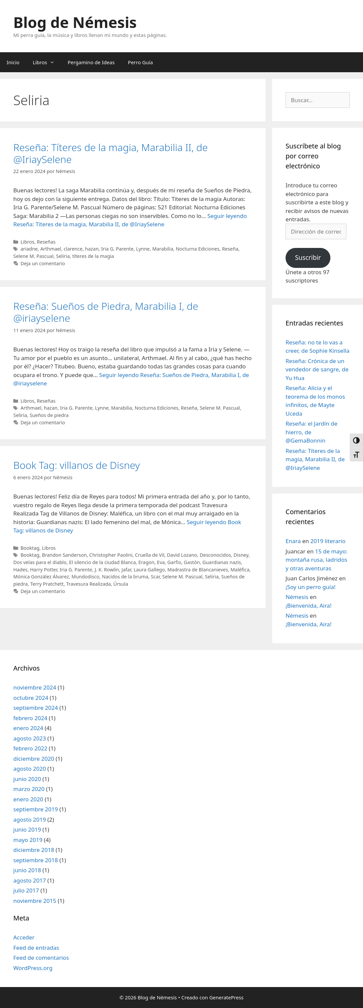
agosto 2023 (29, 738)
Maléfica (239, 569)
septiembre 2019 (35, 809)
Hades (20, 569)
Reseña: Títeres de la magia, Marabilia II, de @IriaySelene (110, 153)
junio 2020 (27, 779)
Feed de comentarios (41, 957)
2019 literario (328, 541)
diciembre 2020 (33, 758)
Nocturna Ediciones (198, 249)
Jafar (126, 569)
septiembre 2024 (35, 707)
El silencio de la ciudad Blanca (102, 562)
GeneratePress (226, 997)
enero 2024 (28, 728)
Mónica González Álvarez (41, 576)
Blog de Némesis (75, 22)
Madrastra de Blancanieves (198, 569)
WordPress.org (33, 968)
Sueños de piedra (49, 415)
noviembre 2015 (34, 901)
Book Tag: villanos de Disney (76, 465)
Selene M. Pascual (33, 256)
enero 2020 (28, 799)
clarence (73, 249)
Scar (155, 576)
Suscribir (308, 257)
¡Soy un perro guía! (310, 587)
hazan (92, 249)
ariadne (29, 249)
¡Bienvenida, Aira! (308, 605)
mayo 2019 (28, 840)
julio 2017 (26, 890)
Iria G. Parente (117, 249)
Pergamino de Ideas (91, 62)
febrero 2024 (30, 718)
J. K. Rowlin (107, 569)
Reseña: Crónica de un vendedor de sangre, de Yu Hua (317, 369)
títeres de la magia (93, 256)
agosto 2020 (29, 768)
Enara (293, 541)
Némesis (297, 597)
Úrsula (120, 584)
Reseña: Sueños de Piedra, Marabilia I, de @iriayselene (105, 312)
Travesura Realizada (88, 584)
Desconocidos (215, 555)
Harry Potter (43, 569)
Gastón (192, 562)
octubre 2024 (30, 698)
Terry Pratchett (46, 584)
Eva (161, 562)
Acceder (24, 937)
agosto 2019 (29, 819)
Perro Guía (140, 62)
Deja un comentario (43, 263)
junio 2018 (27, 870)
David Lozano (182, 555)
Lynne (143, 249)
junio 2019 (27, 829)
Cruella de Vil (149, 555)
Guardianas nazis (221, 562)
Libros (47, 62)
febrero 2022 (30, 748)
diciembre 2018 (33, 850)
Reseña (230, 249)
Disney (240, 555)
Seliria (63, 256)
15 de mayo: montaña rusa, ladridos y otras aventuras (316, 559)
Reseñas (46, 242)
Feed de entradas (36, 947)
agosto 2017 (29, 880)
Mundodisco (85, 576)
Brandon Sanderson (64, 555)
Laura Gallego (149, 569)
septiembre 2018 (35, 860)
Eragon (146, 562)
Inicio (13, 62)
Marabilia (162, 249)
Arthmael (50, 249)
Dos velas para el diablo (39, 562)
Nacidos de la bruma (125, 576)
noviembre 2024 (34, 687)
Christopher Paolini (111, 555)
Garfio (174, 562)
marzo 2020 (29, 789)
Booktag (30, 548)
